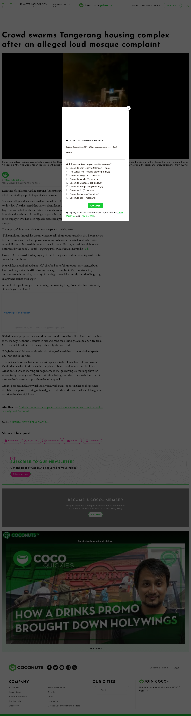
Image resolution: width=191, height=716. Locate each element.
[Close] (129, 108)
